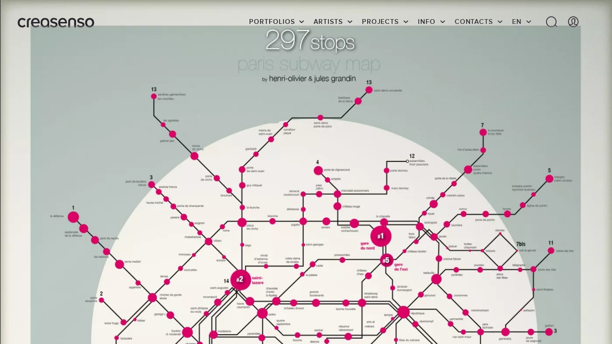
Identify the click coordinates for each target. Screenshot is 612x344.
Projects (380, 21)
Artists (328, 21)
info (427, 21)
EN (517, 21)
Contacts (474, 21)
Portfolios (272, 21)
